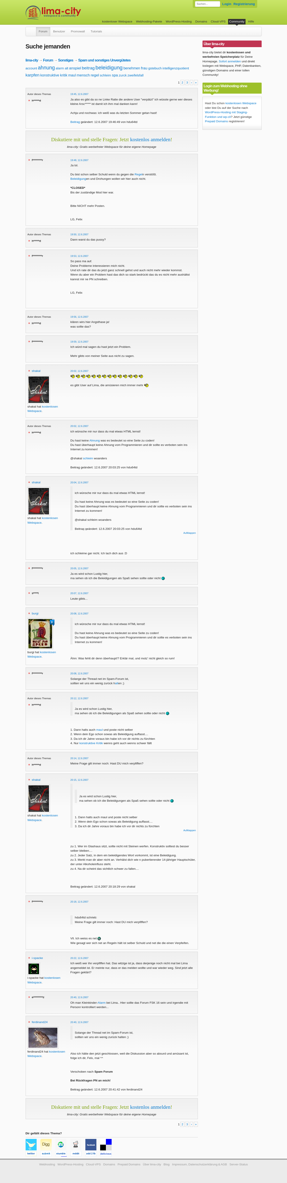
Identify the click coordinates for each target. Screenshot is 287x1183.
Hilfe (251, 21)
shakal (36, 371)
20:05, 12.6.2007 (79, 568)
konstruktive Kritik (91, 743)
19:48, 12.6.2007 (79, 160)
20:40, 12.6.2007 (79, 997)
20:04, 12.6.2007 (79, 482)
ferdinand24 (40, 1022)
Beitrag (75, 122)
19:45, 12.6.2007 (79, 94)
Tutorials (96, 31)
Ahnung (94, 440)
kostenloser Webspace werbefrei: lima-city (70, 13)
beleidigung (109, 67)
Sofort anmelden (230, 61)
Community (236, 21)
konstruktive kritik (54, 75)
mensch (83, 75)
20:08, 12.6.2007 (79, 613)
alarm (60, 68)
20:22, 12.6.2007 (79, 958)
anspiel (75, 68)
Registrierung (244, 4)
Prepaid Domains (216, 121)
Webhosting (47, 1164)
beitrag (88, 68)
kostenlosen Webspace (240, 103)
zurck (123, 75)
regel (95, 75)
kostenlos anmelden (150, 139)
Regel (139, 174)
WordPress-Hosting (179, 21)
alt (66, 68)
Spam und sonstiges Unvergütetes (104, 60)
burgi (35, 613)
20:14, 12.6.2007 (79, 758)
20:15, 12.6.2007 (79, 780)
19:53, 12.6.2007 (79, 256)
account (31, 68)
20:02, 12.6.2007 (79, 371)
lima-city (32, 60)
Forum (43, 31)
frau (144, 68)
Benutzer (59, 31)
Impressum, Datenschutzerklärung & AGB (199, 1164)
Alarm (102, 1002)
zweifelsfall (136, 75)
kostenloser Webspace (117, 21)
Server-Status (238, 1164)
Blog (166, 1164)
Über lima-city (152, 1164)
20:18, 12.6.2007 (79, 901)
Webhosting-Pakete (149, 21)
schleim (105, 75)
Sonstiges (65, 60)
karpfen (32, 75)
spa (115, 75)
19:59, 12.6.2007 (79, 341)
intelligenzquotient (176, 68)
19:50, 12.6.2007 (79, 234)
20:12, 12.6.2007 (79, 698)
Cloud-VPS (218, 21)
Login (226, 4)
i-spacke (37, 958)
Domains (201, 21)
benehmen (131, 68)
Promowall (78, 31)
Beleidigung (78, 178)
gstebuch (155, 68)
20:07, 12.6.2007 (79, 593)
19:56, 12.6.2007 (79, 316)
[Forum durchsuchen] (207, 4)
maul (72, 75)
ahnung (46, 67)
